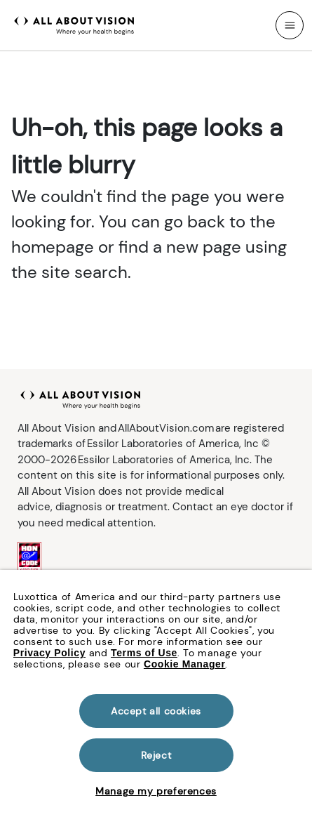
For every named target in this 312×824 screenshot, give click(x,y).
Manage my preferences (156, 791)
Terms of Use (144, 652)
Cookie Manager (185, 664)
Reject (156, 755)
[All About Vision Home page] (74, 24)
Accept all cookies (156, 711)
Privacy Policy (49, 652)
